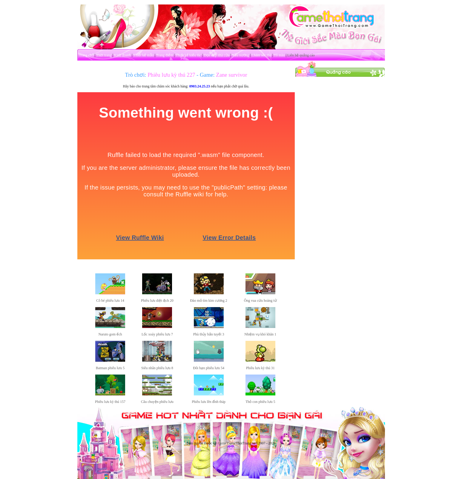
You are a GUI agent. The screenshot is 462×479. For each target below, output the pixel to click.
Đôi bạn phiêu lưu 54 (208, 368)
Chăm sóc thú (261, 55)
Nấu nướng (240, 55)
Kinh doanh (122, 55)
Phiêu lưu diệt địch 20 (157, 300)
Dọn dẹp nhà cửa (216, 55)
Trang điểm (164, 55)
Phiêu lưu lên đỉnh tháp (208, 402)
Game (222, 443)
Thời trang (103, 55)
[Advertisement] (340, 166)
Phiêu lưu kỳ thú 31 (260, 368)
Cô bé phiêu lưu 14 (110, 300)
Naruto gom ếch (110, 334)
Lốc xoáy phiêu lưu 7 (157, 334)
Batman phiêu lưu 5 (110, 368)
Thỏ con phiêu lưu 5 (260, 402)
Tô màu (279, 55)
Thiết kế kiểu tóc (188, 55)
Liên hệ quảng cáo (301, 55)
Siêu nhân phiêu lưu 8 (157, 368)
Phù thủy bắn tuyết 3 (208, 334)
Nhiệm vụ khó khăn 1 (260, 334)
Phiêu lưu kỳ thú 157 (110, 402)
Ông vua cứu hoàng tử (260, 300)
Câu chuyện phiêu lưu (157, 402)
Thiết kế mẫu (143, 55)
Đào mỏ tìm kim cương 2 (208, 300)
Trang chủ (86, 55)
